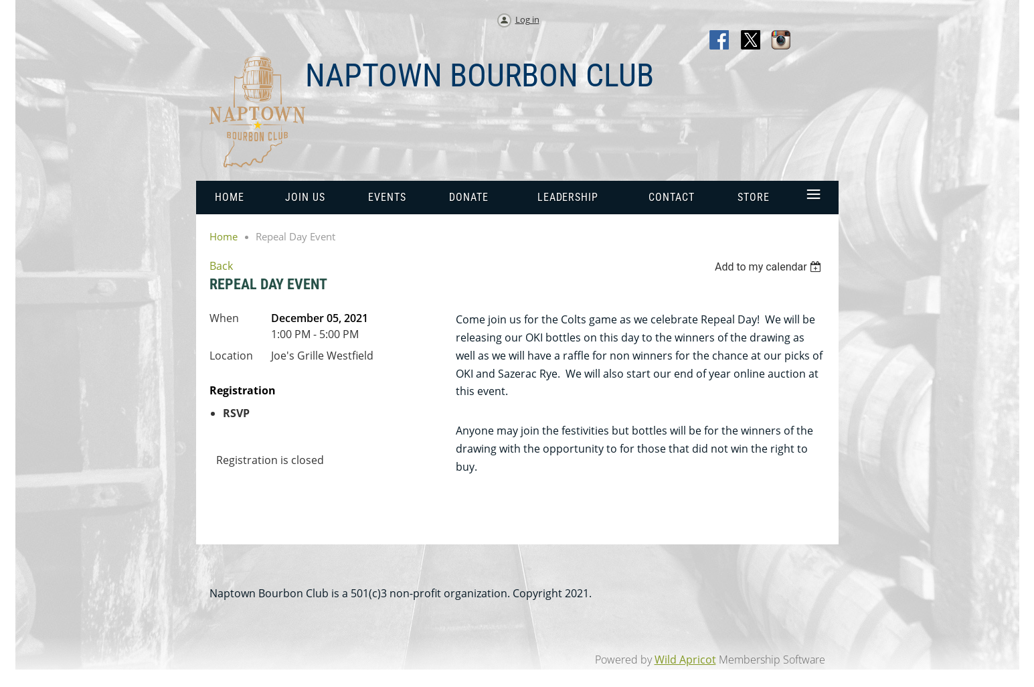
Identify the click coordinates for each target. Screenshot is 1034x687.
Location (231, 355)
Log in (527, 19)
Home (223, 236)
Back (221, 265)
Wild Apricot (685, 659)
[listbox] (770, 266)
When (224, 318)
